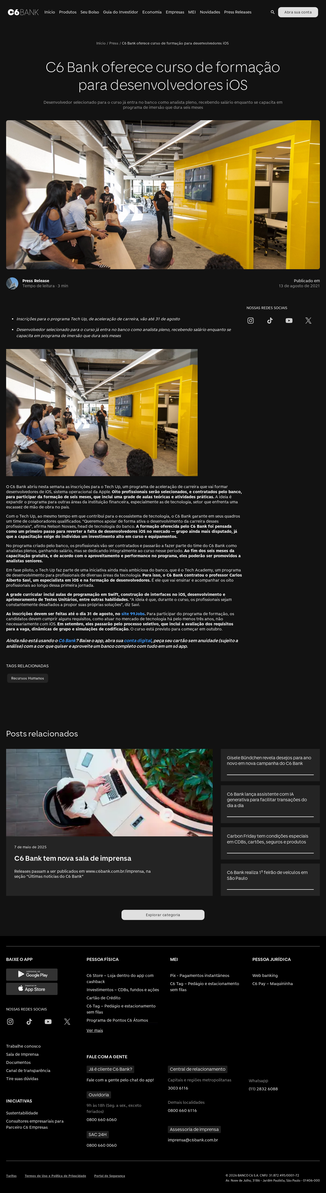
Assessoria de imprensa (194, 1129)
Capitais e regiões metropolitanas (199, 1080)
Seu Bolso (89, 12)
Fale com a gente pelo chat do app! (120, 1080)
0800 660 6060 (102, 1119)
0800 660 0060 (102, 1145)
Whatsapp (258, 1080)
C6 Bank (67, 640)
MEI (192, 12)
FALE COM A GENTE (107, 1056)
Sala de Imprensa (22, 1054)
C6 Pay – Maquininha (272, 983)
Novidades (210, 12)
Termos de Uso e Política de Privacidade (55, 1176)
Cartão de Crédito (103, 997)
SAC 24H (98, 1134)
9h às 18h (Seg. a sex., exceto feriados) (114, 1108)
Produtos (67, 12)
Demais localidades (186, 1102)
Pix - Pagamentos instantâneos (199, 975)
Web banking (265, 975)
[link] (109, 822)
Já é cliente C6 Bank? (110, 1069)
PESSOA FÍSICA (103, 959)
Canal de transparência (28, 1070)
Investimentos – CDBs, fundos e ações (123, 989)
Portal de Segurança (109, 1176)
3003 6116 (178, 1088)
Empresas (175, 12)
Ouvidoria (99, 1094)
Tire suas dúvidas (22, 1078)
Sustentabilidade (22, 1113)
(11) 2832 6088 (263, 1088)
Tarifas (11, 1176)
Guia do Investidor (120, 12)
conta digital (137, 640)
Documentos (18, 1062)
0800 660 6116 (182, 1110)
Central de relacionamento (197, 1069)
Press (113, 43)
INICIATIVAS (19, 1101)
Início (49, 12)
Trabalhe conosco (23, 1046)
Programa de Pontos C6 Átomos (117, 1020)
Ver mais (95, 1030)
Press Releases (237, 12)
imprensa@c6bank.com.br (193, 1140)
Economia (152, 12)
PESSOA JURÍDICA (271, 959)
